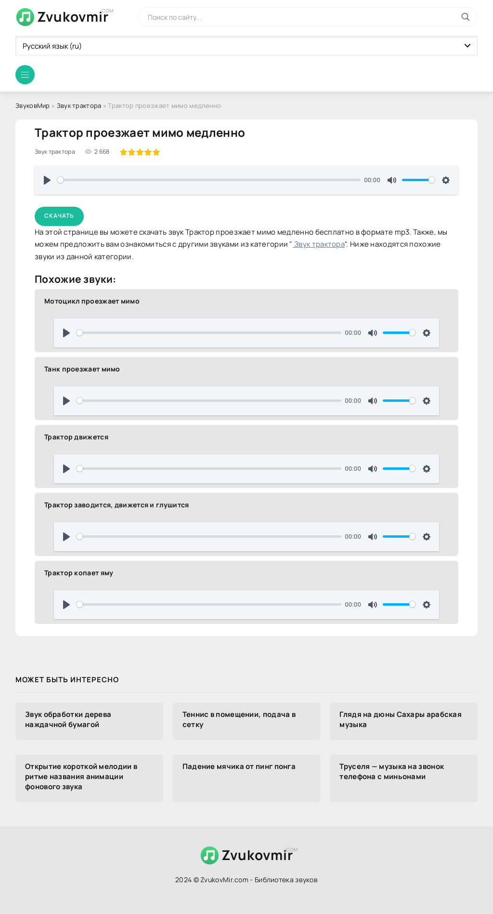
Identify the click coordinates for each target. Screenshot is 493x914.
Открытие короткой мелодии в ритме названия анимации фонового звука (81, 776)
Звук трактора (79, 105)
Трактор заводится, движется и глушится (116, 504)
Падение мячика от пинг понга (239, 766)
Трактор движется (76, 436)
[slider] (209, 180)
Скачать (59, 216)
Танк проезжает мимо (82, 368)
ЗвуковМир (32, 105)
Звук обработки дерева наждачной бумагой (68, 719)
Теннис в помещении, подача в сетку (239, 719)
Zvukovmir (73, 16)
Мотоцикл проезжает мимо (92, 300)
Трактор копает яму (78, 572)
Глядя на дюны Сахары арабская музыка (400, 719)
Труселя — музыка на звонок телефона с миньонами (391, 771)
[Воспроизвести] (47, 180)
